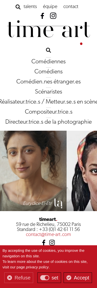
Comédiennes (48, 62)
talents (30, 6)
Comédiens (48, 72)
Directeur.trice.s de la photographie (48, 122)
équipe (50, 6)
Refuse (22, 277)
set (55, 277)
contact (70, 6)
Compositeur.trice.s (48, 112)
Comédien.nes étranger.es (48, 82)
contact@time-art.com (48, 234)
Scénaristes (48, 92)
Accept (81, 277)
